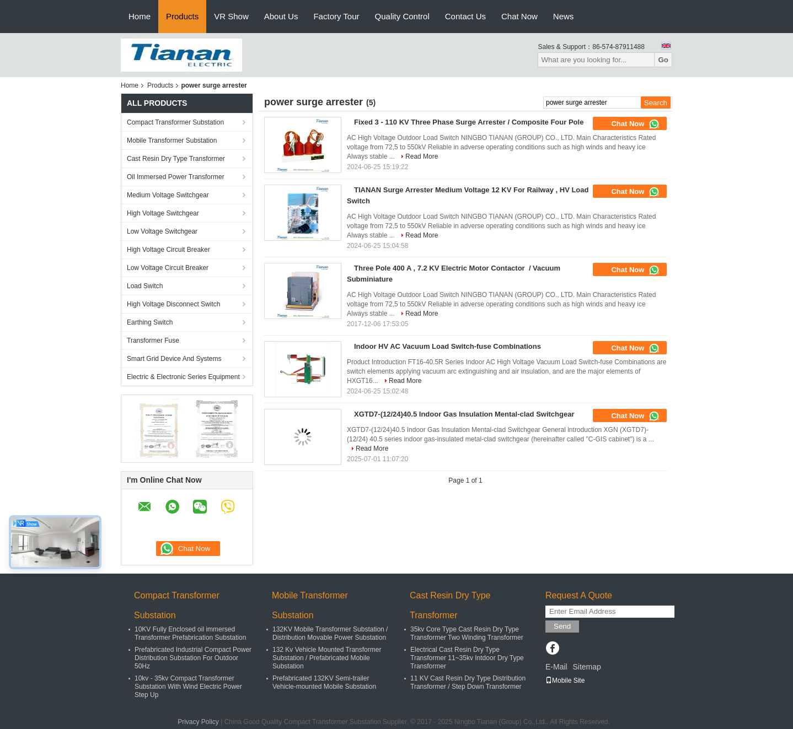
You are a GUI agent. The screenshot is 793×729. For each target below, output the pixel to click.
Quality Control (402, 16)
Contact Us (465, 16)
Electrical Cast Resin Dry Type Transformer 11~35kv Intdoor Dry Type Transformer (467, 658)
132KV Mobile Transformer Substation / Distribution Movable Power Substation (330, 633)
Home (139, 16)
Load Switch (145, 286)
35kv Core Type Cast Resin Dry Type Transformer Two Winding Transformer (466, 633)
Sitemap (586, 666)
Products (182, 16)
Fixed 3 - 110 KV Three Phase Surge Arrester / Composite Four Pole (468, 122)
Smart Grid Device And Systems (174, 359)
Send (562, 626)
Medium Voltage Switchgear (168, 195)
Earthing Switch (150, 322)
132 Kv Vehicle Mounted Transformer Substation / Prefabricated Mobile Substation (326, 658)
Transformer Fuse (153, 340)
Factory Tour (336, 16)
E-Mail (556, 666)
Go (663, 60)
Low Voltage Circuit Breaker (167, 268)
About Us (281, 16)
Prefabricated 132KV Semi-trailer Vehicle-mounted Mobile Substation (324, 682)
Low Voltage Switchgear (162, 231)
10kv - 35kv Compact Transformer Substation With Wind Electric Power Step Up (188, 686)
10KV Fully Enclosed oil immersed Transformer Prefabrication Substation (190, 633)
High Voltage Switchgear (163, 213)
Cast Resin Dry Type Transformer (176, 159)
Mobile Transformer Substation (172, 140)
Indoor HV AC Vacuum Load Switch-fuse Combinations (447, 346)
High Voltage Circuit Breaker (168, 249)
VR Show (231, 16)
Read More (421, 156)
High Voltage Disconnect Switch (173, 304)
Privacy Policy (198, 722)
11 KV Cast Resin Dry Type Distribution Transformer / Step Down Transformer (468, 682)
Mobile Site (565, 680)
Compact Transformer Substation (175, 122)
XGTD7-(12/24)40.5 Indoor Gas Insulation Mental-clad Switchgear (464, 414)
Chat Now (519, 16)
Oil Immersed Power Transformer (175, 177)
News (563, 16)
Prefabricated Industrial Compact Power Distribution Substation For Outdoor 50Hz (193, 658)
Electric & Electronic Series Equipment (183, 377)
